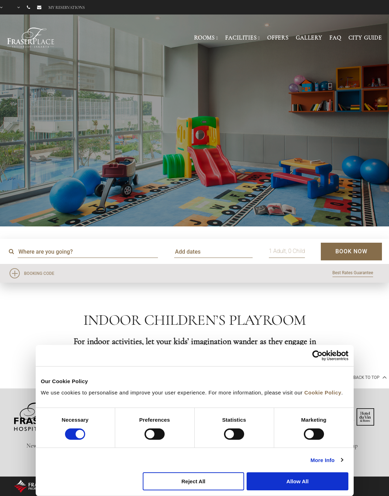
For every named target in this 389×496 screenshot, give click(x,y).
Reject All (193, 481)
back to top (369, 377)
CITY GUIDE (365, 37)
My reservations (66, 7)
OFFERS (278, 37)
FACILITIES (241, 37)
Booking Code (39, 273)
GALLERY (309, 37)
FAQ (335, 37)
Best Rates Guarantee (352, 272)
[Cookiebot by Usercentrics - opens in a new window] (317, 355)
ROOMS (204, 37)
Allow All (298, 481)
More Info (323, 460)
